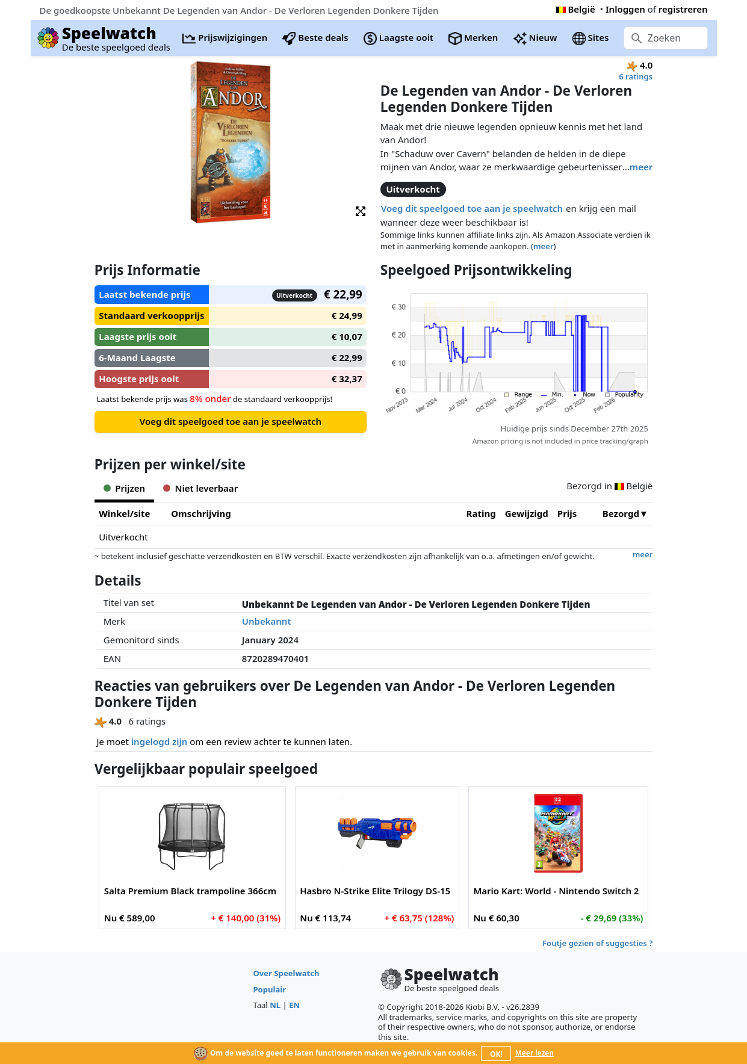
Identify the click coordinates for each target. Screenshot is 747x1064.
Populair (269, 989)
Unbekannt (266, 621)
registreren (683, 9)
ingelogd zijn (159, 741)
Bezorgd (621, 513)
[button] (360, 210)
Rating (481, 513)
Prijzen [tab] (124, 488)
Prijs (567, 513)
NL (275, 1005)
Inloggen (625, 9)
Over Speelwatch (286, 973)
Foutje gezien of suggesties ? (597, 943)
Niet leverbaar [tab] (200, 488)
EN (294, 1005)
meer (641, 167)
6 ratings (635, 76)
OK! (496, 1054)
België (575, 9)
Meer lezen (534, 1053)
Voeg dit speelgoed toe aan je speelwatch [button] (472, 208)
